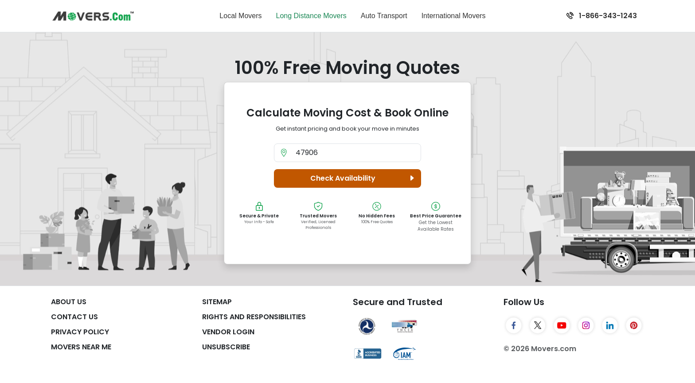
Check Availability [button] (363, 178)
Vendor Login (228, 332)
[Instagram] (586, 325)
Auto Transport (384, 15)
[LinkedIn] (610, 325)
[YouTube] (561, 325)
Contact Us (74, 317)
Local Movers (240, 15)
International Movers (454, 15)
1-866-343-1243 (601, 16)
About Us (68, 302)
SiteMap (217, 302)
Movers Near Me (81, 347)
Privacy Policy (80, 332)
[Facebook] (514, 325)
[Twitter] (537, 325)
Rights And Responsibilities (254, 317)
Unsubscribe (226, 347)
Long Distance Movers (311, 15)
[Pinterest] (634, 325)
